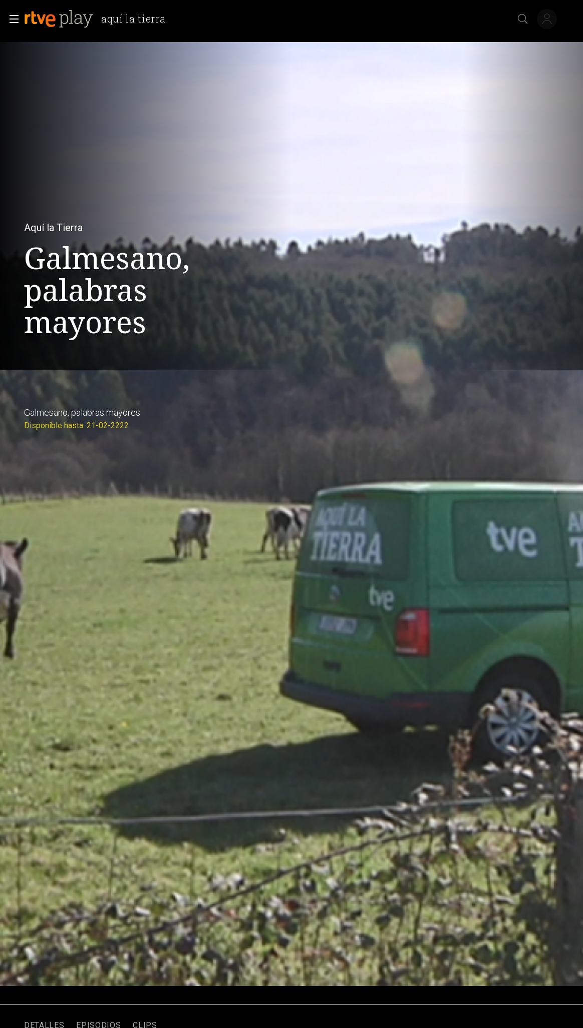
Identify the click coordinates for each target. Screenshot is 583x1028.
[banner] (98, 19)
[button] (11, 19)
